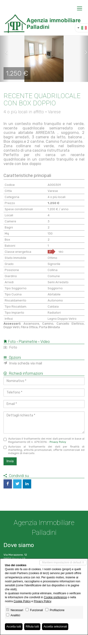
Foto (10, 347)
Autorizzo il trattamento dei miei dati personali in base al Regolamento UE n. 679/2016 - (44, 440)
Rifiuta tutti (32, 626)
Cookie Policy (22, 601)
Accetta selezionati (55, 626)
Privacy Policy (58, 442)
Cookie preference (55, 597)
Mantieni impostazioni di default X (63, 562)
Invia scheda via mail (23, 363)
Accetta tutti (13, 626)
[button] (4, 52)
